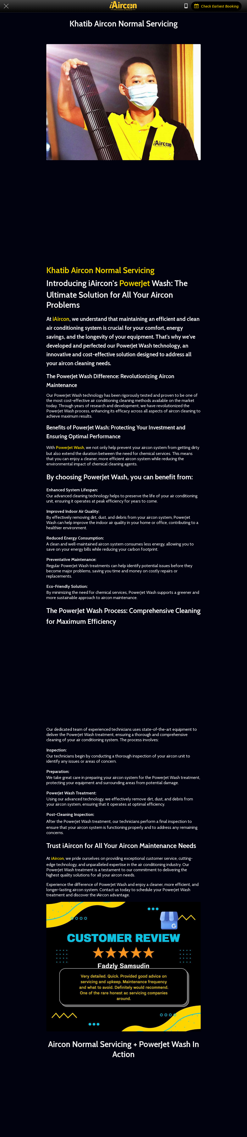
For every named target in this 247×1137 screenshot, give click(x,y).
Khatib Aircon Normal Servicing (100, 270)
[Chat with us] (186, 6)
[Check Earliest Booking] (216, 6)
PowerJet (134, 283)
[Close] (6, 6)
